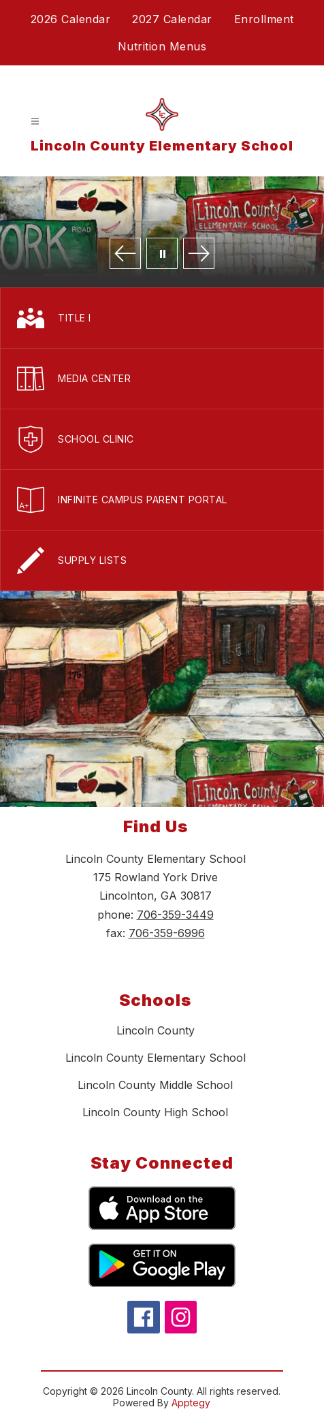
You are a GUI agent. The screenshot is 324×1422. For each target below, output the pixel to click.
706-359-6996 (167, 933)
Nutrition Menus (162, 46)
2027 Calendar (172, 19)
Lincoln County (155, 1030)
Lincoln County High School (155, 1112)
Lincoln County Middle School (155, 1085)
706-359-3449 (175, 914)
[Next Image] (198, 254)
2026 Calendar (71, 19)
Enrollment (264, 19)
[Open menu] (35, 121)
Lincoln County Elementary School (155, 1057)
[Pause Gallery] (162, 254)
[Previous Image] (125, 254)
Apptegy (191, 1402)
